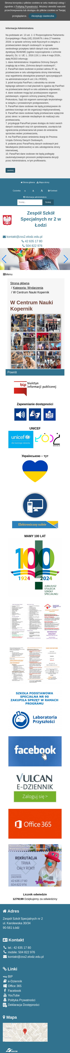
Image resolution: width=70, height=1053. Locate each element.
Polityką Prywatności (26, 6)
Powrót (12, 372)
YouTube (11, 995)
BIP (8, 976)
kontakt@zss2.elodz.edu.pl (22, 236)
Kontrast (52, 191)
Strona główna (28, 182)
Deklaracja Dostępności (21, 1005)
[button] (65, 259)
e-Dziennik (12, 981)
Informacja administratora (35, 197)
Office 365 (12, 986)
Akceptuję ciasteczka (42, 16)
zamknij (10, 170)
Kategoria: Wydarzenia (28, 287)
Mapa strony (43, 182)
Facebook (12, 990)
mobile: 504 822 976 (19, 952)
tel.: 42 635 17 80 (17, 947)
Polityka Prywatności (19, 1000)
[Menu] (35, 274)
